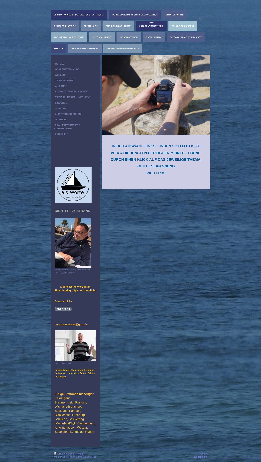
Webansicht (200, 457)
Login (204, 453)
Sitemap (78, 453)
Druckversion (63, 453)
